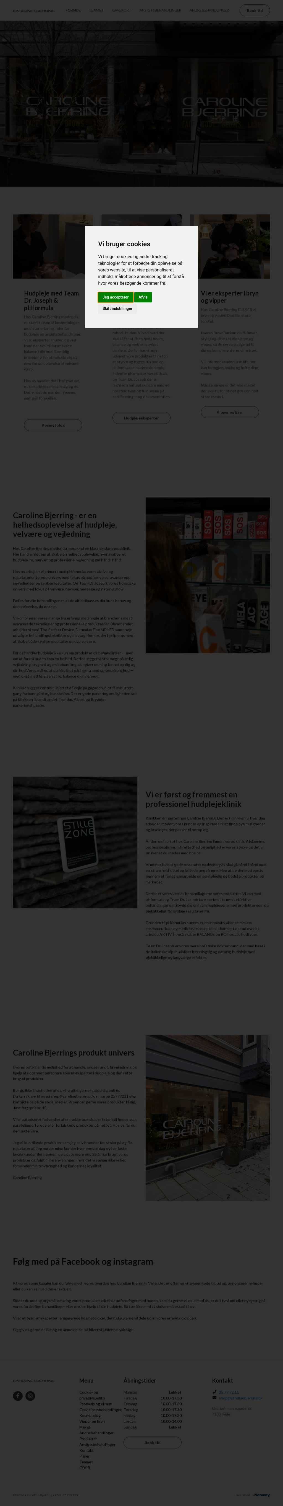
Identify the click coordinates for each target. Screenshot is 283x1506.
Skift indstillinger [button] (117, 308)
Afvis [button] (143, 297)
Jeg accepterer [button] (116, 297)
